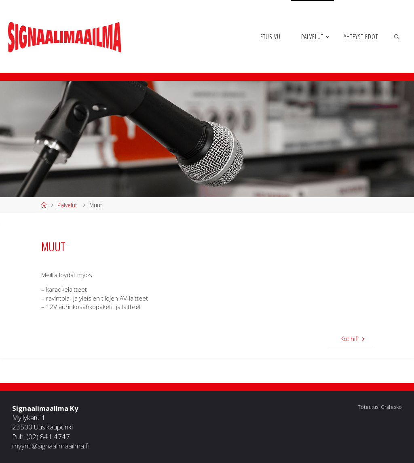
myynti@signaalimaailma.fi (50, 445)
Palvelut (67, 205)
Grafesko (391, 407)
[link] (397, 36)
